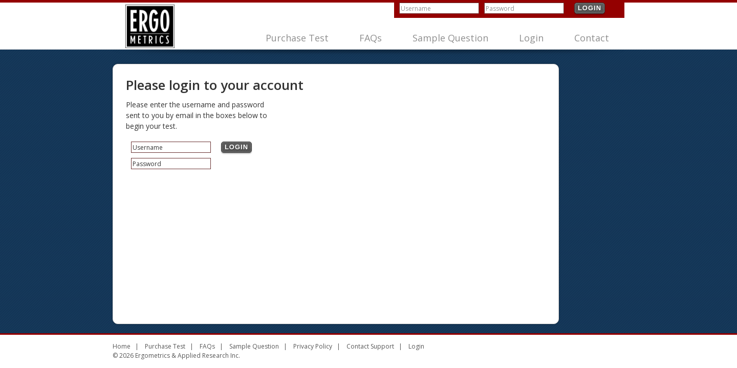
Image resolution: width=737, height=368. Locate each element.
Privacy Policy (312, 346)
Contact (591, 38)
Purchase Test (297, 38)
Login (589, 8)
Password (500, 8)
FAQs (370, 38)
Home (122, 346)
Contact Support (370, 346)
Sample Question (450, 38)
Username (416, 8)
